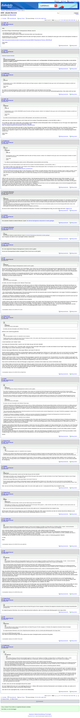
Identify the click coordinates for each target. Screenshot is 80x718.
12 (67, 20)
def (4, 258)
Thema (19, 10)
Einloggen (64, 1)
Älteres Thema (14, 698)
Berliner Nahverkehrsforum (11, 10)
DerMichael (6, 73)
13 (69, 20)
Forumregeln (48, 714)
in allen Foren (43, 18)
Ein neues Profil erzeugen (74, 1)
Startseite (3, 10)
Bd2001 (5, 466)
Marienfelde (13, 15)
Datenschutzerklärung (40, 714)
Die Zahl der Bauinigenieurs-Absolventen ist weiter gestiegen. (40, 220)
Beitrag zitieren (74, 45)
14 (71, 20)
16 (74, 20)
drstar (4, 378)
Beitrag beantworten (64, 45)
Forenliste (4, 18)
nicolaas (5, 50)
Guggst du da (69, 208)
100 (39, 18)
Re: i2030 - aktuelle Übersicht (7, 24)
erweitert (77, 14)
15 (72, 20)
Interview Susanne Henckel (8, 55)
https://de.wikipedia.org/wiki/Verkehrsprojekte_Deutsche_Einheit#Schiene (18, 125)
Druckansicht (40, 701)
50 (37, 18)
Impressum (31, 714)
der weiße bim (7, 518)
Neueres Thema (5, 698)
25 (35, 18)
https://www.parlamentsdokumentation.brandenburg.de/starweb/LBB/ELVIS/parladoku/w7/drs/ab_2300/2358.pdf (27, 40)
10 (64, 20)
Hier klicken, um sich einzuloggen (8, 709)
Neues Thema (22, 18)
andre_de (5, 22)
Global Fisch (6, 316)
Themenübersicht (12, 18)
